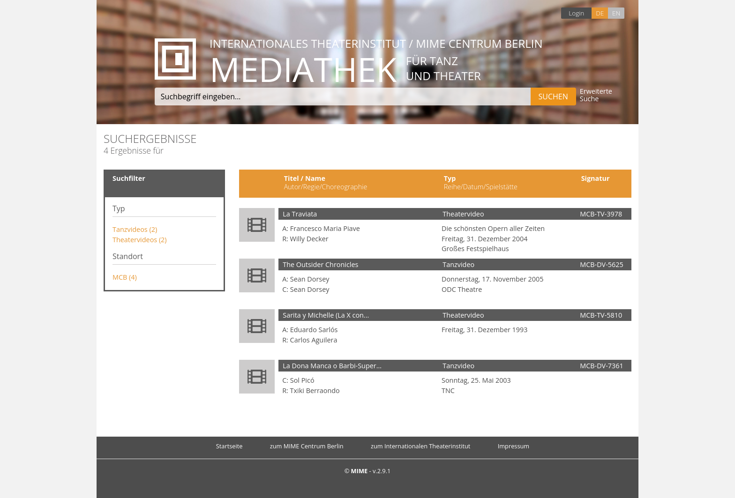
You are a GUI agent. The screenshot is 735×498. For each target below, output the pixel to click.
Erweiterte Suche (596, 95)
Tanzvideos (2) (134, 229)
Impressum (514, 446)
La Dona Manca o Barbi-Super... (332, 365)
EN (616, 12)
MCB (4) (124, 277)
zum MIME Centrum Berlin (307, 446)
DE (600, 12)
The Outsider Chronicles (320, 264)
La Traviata (300, 213)
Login (576, 12)
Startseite (229, 446)
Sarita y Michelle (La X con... (326, 315)
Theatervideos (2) (139, 239)
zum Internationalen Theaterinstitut (421, 446)
